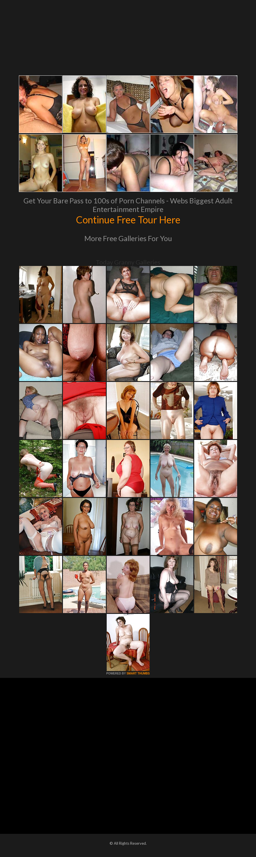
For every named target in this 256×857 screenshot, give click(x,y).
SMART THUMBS (138, 673)
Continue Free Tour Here (128, 219)
